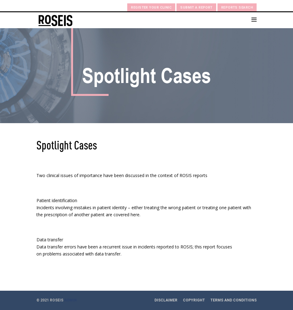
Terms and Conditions (233, 300)
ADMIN (70, 300)
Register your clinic (151, 7)
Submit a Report (196, 7)
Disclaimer (165, 300)
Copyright (194, 300)
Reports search (237, 7)
